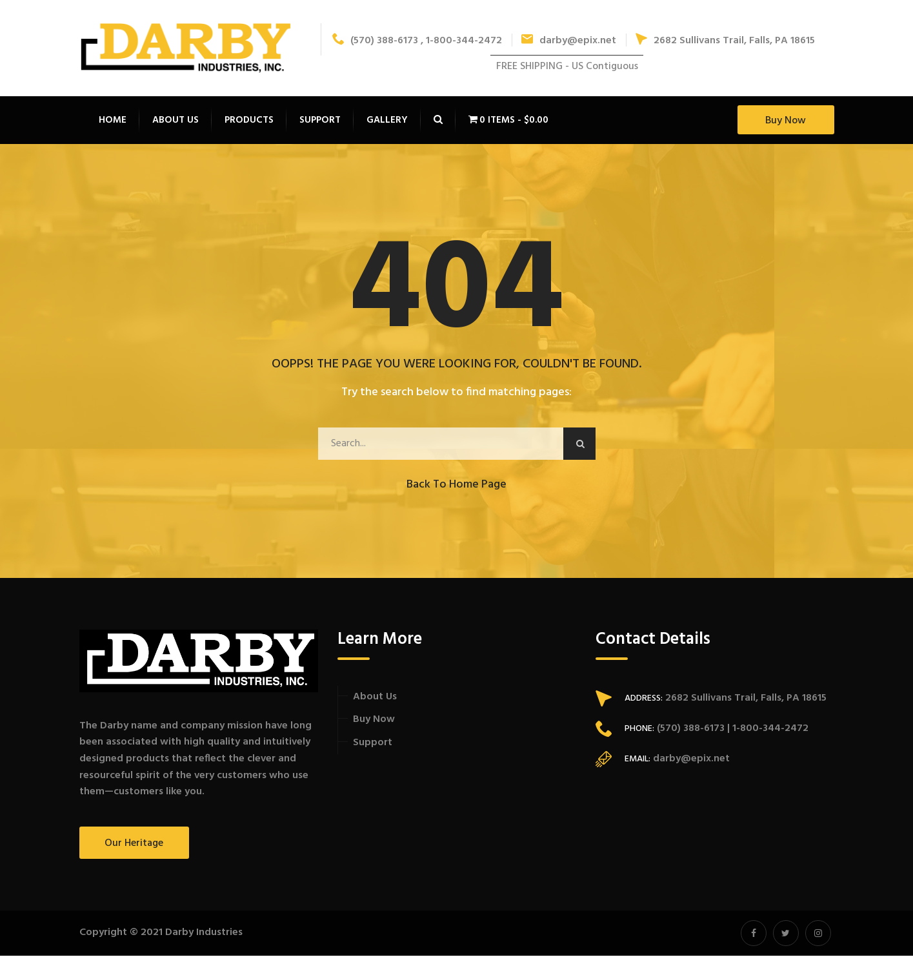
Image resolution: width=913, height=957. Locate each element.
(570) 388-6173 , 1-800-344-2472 (417, 41)
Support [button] (320, 121)
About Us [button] (175, 121)
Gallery (387, 121)
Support (372, 744)
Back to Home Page (456, 486)
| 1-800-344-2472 (766, 729)
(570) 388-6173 (689, 729)
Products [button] (249, 121)
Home (112, 121)
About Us (375, 698)
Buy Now (785, 122)
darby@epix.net (568, 41)
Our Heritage (134, 844)
